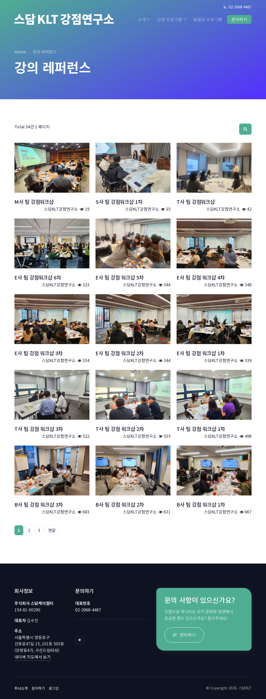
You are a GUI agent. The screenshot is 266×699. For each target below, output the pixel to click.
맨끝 (52, 530)
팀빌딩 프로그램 (207, 19)
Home (20, 52)
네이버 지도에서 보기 (32, 657)
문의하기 (239, 19)
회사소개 (21, 688)
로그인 (54, 688)
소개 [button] (142, 19)
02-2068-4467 (237, 6)
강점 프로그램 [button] (169, 19)
